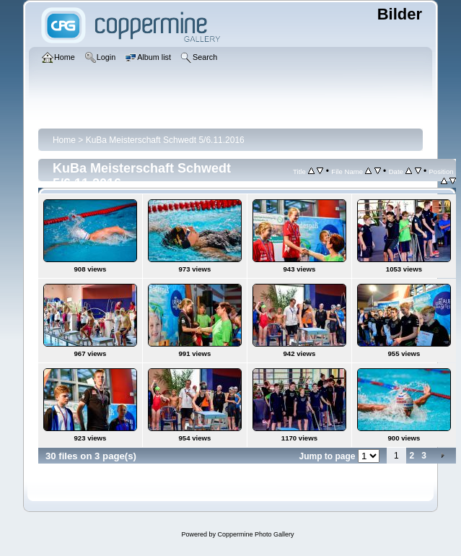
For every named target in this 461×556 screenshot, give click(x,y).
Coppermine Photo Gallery (255, 534)
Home (64, 140)
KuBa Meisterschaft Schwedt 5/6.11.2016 (165, 140)
